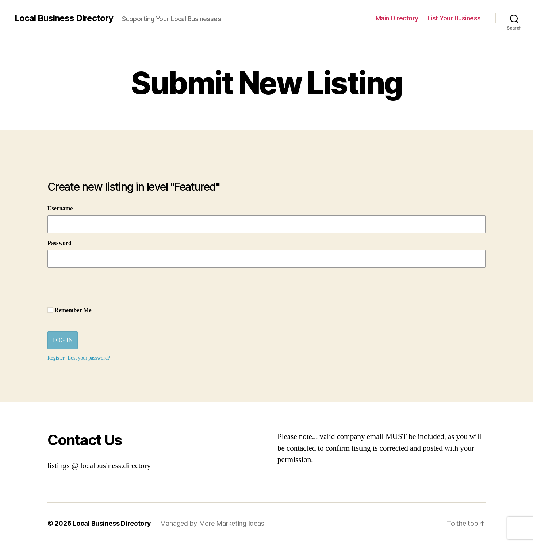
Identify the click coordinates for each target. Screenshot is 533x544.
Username (60, 208)
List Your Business (454, 18)
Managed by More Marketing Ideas (212, 523)
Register (56, 358)
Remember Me (69, 310)
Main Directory (397, 18)
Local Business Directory (64, 18)
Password (59, 243)
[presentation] (102, 287)
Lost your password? (89, 358)
